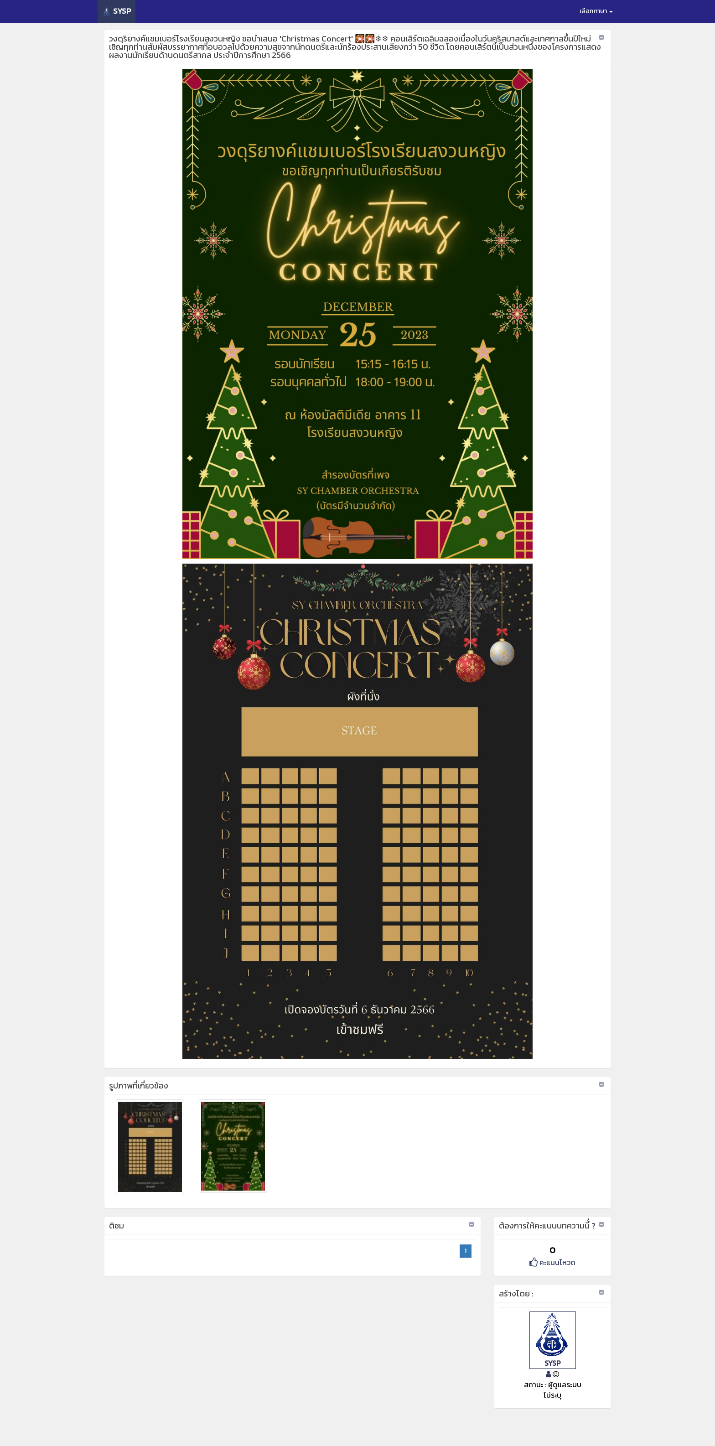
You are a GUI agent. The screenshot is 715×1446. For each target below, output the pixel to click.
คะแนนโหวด (552, 1262)
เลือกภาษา (596, 11)
